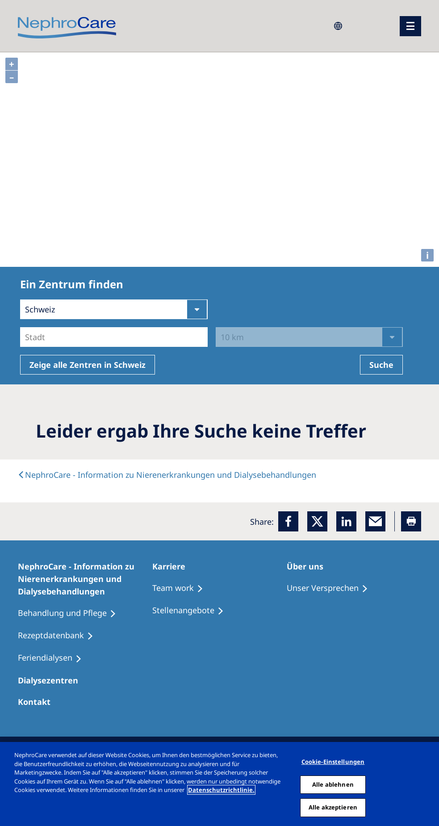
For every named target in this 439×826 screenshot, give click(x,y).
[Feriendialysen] (54, 658)
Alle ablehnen (333, 784)
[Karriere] (172, 566)
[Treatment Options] (181, 588)
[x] (317, 521)
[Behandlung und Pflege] (71, 613)
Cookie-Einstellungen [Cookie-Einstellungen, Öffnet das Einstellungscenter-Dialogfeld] (333, 762)
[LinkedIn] (346, 521)
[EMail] (375, 521)
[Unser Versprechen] (331, 588)
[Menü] (410, 26)
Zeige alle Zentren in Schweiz (87, 364)
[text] (167, 474)
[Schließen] (429, 784)
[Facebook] (288, 521)
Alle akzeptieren (333, 807)
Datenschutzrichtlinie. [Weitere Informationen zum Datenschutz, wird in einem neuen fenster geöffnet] (221, 790)
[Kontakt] (38, 701)
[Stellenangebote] (192, 610)
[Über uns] (309, 566)
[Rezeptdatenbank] (59, 635)
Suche (381, 364)
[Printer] (411, 521)
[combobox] (26, 337)
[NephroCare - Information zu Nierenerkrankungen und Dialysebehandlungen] (85, 579)
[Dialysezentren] (52, 680)
